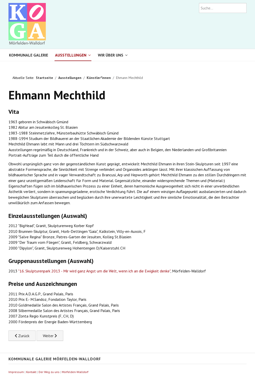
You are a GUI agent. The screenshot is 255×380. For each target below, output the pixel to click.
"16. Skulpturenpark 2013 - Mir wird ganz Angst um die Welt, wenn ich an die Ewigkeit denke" (94, 270)
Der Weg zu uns (49, 372)
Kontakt (31, 372)
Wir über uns (110, 55)
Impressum (16, 372)
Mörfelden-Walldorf (75, 372)
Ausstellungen (70, 55)
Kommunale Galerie (28, 55)
